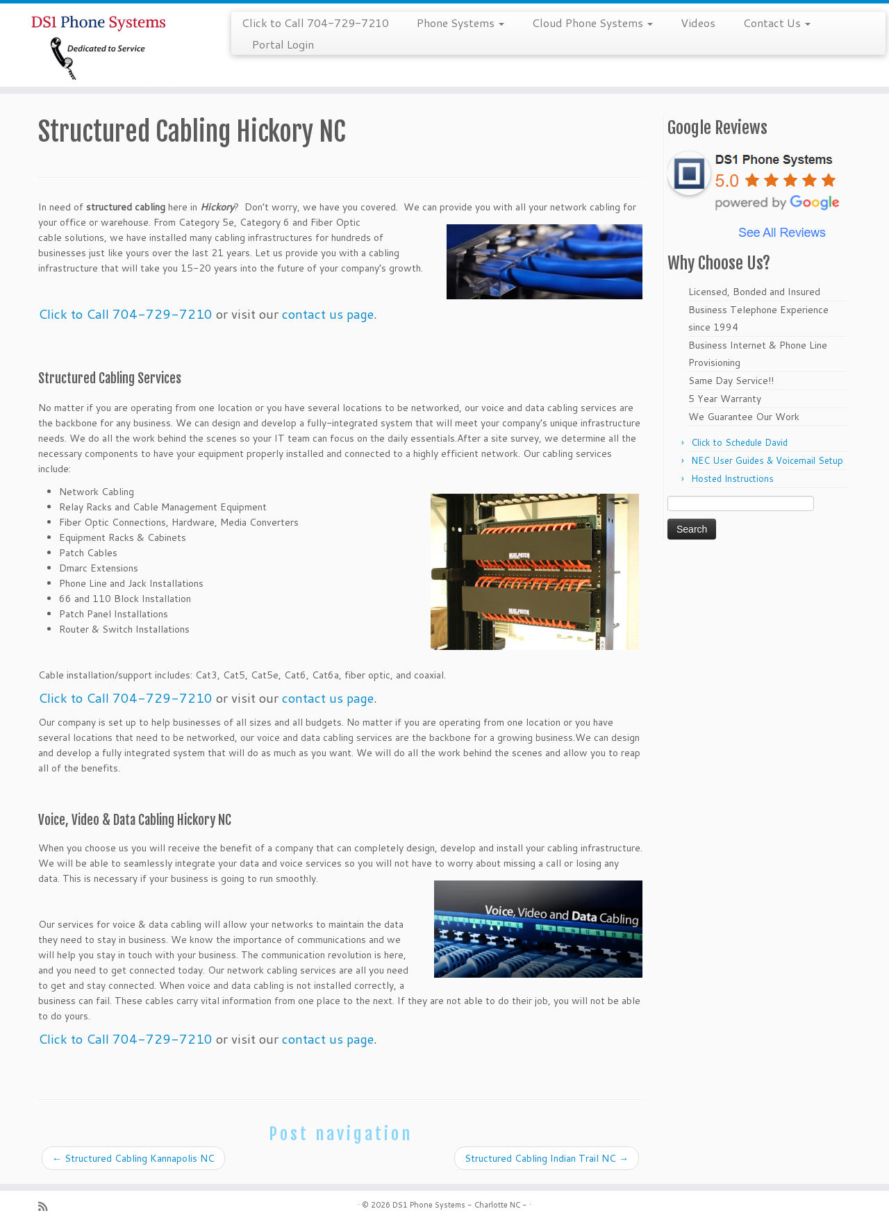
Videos (698, 23)
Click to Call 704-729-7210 (315, 23)
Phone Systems (460, 23)
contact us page (328, 314)
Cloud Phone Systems (592, 23)
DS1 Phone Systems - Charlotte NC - (459, 1204)
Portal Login (283, 44)
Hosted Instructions (732, 478)
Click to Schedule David (739, 442)
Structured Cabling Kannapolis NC (133, 1158)
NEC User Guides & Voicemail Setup (767, 460)
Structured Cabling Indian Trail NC (547, 1158)
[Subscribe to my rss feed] (47, 1206)
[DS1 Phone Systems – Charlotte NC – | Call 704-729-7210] (102, 45)
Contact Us (777, 23)
